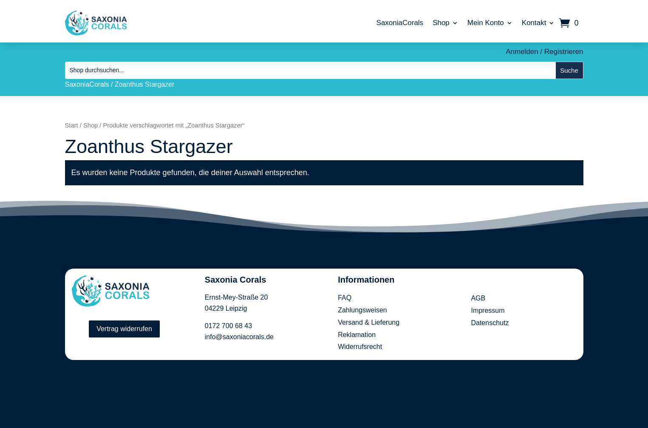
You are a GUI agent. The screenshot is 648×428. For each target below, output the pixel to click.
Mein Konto (485, 23)
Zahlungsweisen (362, 310)
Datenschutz (490, 322)
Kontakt (534, 23)
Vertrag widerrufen (124, 328)
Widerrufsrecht (360, 346)
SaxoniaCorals (400, 23)
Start (71, 125)
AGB (478, 298)
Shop (441, 23)
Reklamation (357, 334)
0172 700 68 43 (228, 325)
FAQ (344, 297)
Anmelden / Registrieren (544, 52)
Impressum (487, 310)
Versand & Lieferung (368, 322)
